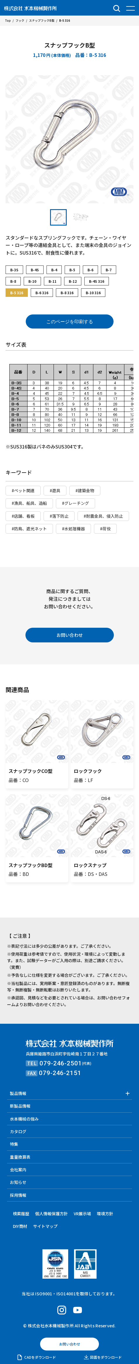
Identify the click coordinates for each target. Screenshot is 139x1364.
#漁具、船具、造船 (29, 503)
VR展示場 (82, 1213)
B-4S (35, 269)
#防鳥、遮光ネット (29, 529)
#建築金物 (84, 490)
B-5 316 (16, 292)
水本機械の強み (24, 1119)
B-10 (32, 281)
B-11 (52, 281)
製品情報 (18, 1093)
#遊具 (55, 490)
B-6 (90, 269)
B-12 (73, 281)
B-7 (108, 269)
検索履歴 (21, 1213)
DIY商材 (20, 1226)
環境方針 (105, 1213)
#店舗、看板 (23, 516)
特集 (14, 1144)
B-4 (54, 269)
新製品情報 (20, 1106)
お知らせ (18, 1182)
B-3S (14, 269)
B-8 (13, 281)
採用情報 (18, 1195)
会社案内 (18, 1169)
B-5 (72, 269)
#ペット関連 (23, 490)
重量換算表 (20, 1157)
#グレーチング (75, 503)
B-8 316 (67, 292)
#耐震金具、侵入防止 (103, 516)
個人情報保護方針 (51, 1213)
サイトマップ (45, 1226)
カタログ (18, 1131)
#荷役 (105, 529)
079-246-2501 (61, 1063)
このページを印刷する (69, 321)
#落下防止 (59, 516)
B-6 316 (41, 292)
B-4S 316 (96, 281)
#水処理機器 (73, 529)
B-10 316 (93, 292)
